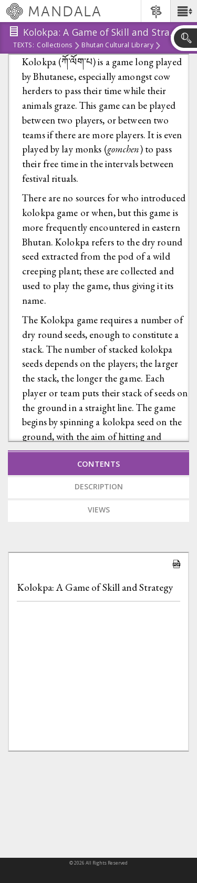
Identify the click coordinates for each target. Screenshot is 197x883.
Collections (54, 45)
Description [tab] (99, 486)
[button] (183, 11)
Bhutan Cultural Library (117, 45)
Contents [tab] (98, 463)
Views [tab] (99, 510)
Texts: (23, 45)
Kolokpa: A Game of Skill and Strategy (95, 587)
